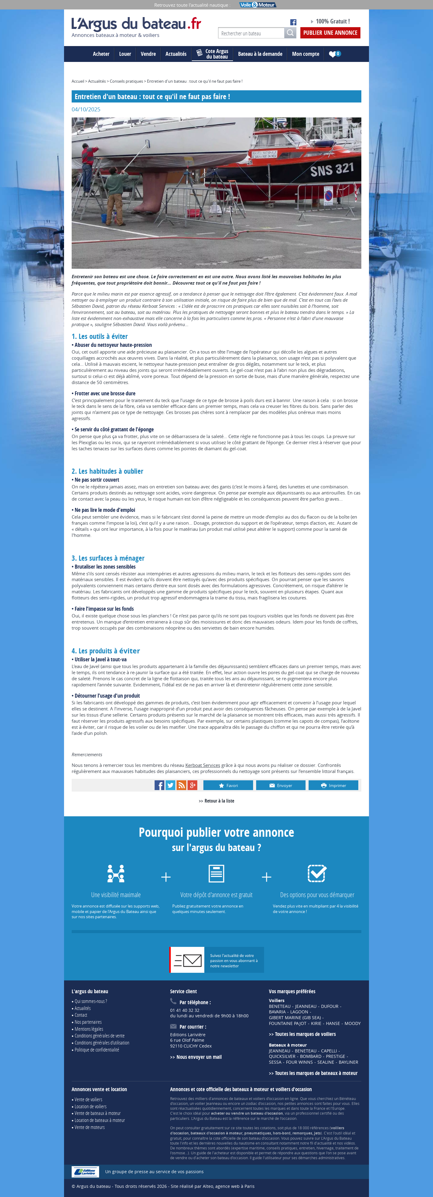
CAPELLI (329, 1051)
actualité (324, 1143)
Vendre (148, 54)
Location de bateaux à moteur (100, 1119)
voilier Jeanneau (208, 1103)
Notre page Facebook (293, 22)
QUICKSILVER (282, 1056)
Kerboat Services (202, 765)
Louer (125, 54)
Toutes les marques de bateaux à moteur (316, 1073)
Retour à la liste (219, 800)
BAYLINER (348, 1062)
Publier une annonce (330, 33)
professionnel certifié (314, 1113)
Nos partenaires (88, 1021)
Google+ (192, 785)
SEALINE (325, 1062)
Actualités (176, 54)
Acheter (101, 54)
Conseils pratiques (126, 81)
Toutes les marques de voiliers (305, 1033)
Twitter (170, 785)
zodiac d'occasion (261, 1103)
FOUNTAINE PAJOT (287, 1023)
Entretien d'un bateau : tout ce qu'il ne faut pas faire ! (194, 81)
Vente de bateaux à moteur (98, 1112)
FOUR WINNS (299, 1062)
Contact (81, 1014)
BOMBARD (310, 1056)
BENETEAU (280, 1006)
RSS (181, 785)
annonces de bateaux (230, 1098)
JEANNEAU (306, 1006)
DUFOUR (329, 1006)
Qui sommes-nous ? (91, 1001)
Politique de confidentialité (97, 1049)
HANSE (333, 1023)
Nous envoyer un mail (199, 1056)
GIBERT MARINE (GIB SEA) (295, 1017)
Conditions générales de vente (100, 1035)
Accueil (78, 81)
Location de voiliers (90, 1106)
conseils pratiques (282, 1147)
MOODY (353, 1023)
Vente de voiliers (88, 1099)
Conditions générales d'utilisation (102, 1042)
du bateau (212, 54)
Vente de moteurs (90, 1126)
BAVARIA (277, 1012)
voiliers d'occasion (268, 1098)
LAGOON (299, 1012)
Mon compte (305, 54)
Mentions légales (89, 1028)
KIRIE (316, 1023)
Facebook (159, 785)
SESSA (275, 1062)
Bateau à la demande (260, 54)
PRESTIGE (335, 1056)
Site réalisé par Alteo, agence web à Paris (213, 1186)
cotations (268, 1127)
